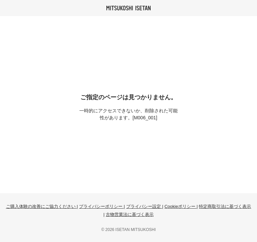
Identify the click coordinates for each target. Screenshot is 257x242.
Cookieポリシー (180, 206)
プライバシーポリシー (101, 206)
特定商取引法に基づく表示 (225, 206)
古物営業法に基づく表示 (130, 214)
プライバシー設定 (144, 206)
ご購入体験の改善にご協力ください (41, 206)
